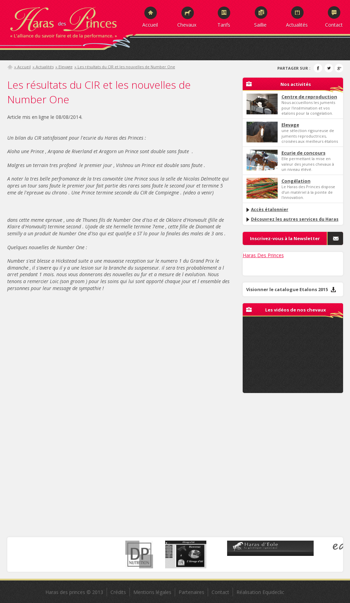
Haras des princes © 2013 (74, 592)
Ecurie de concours (303, 153)
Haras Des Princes (263, 255)
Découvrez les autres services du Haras (292, 219)
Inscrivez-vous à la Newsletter (285, 238)
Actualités (297, 24)
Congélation (296, 181)
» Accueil (22, 66)
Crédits (118, 592)
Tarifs (223, 24)
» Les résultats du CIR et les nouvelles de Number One (124, 66)
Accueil (150, 24)
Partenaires (191, 592)
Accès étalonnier (266, 209)
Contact (334, 24)
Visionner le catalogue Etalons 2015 (291, 289)
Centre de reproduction (309, 97)
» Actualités (43, 66)
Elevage (290, 125)
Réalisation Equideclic (260, 592)
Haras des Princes (71, 21)
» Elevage (64, 66)
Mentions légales (152, 592)
